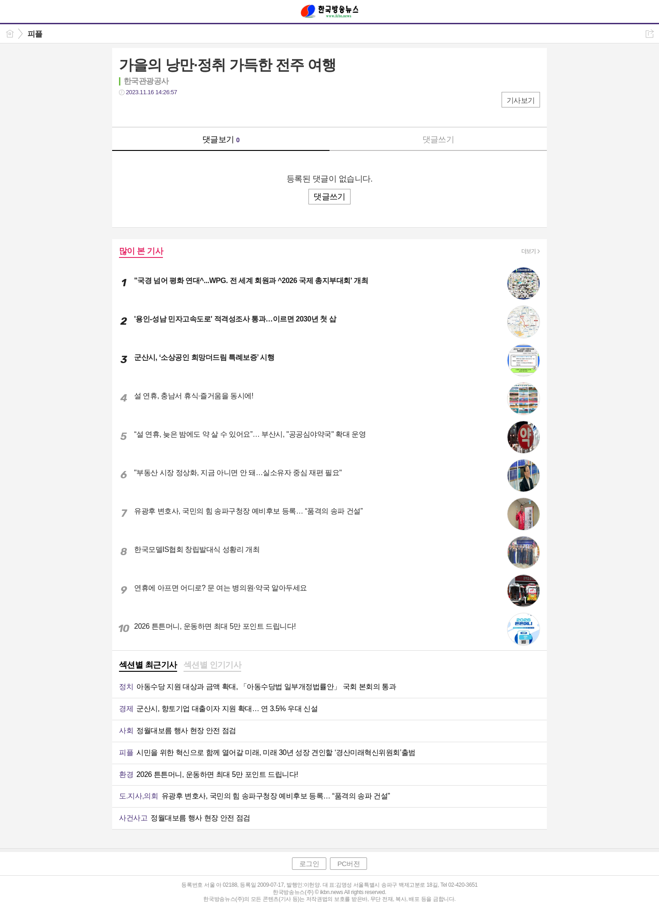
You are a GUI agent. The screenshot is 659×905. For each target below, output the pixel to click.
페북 (127, 111)
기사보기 (521, 100)
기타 (182, 111)
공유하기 (649, 33)
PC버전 (348, 864)
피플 (35, 34)
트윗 (145, 111)
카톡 (164, 111)
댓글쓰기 (438, 139)
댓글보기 (221, 139)
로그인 (309, 864)
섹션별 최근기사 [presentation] (148, 664)
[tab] (148, 666)
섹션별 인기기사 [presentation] (213, 664)
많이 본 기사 (141, 251)
